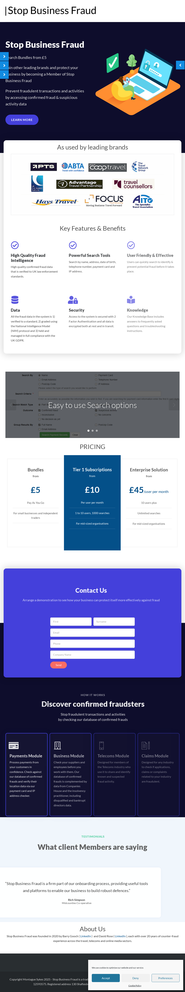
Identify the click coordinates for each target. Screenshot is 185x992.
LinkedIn (86, 936)
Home (126, 11)
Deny (135, 978)
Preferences (165, 978)
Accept (106, 978)
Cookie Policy (134, 985)
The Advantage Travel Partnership (156, 11)
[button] (21, 121)
